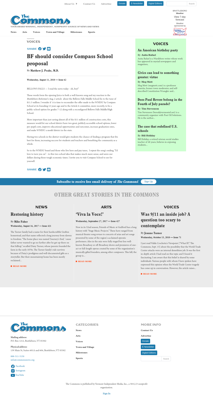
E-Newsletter (137, 3)
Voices (36, 32)
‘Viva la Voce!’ (90, 214)
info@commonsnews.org (22, 360)
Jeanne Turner (153, 233)
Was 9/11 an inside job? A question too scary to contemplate (165, 220)
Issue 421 (46, 226)
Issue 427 (115, 221)
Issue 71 (177, 237)
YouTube (17, 375)
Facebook (18, 367)
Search (192, 4)
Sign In (106, 393)
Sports (91, 32)
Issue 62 (62, 80)
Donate (122, 3)
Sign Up (148, 182)
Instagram (18, 371)
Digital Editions (155, 3)
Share (32, 48)
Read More (20, 266)
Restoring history (27, 214)
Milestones (76, 32)
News (13, 32)
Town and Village (55, 32)
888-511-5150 (17, 357)
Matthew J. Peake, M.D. (44, 71)
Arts (24, 32)
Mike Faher (21, 222)
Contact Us (89, 4)
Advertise (106, 4)
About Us (69, 4)
